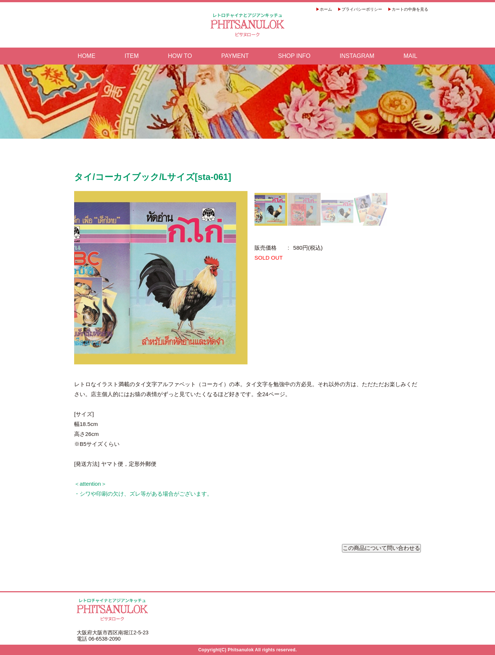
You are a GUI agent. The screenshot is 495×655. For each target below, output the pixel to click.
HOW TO (180, 56)
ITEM (132, 56)
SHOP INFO (294, 56)
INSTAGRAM (357, 56)
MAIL (410, 56)
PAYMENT (235, 56)
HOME (87, 56)
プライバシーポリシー (362, 9)
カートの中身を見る (410, 9)
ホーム (326, 9)
